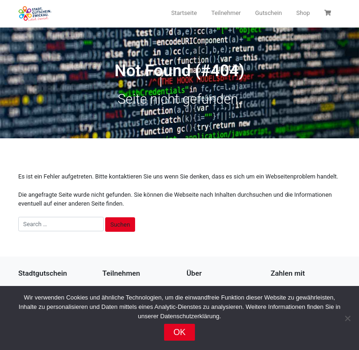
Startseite (184, 12)
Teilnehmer (226, 12)
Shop (303, 12)
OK (179, 332)
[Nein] (347, 318)
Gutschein (268, 12)
